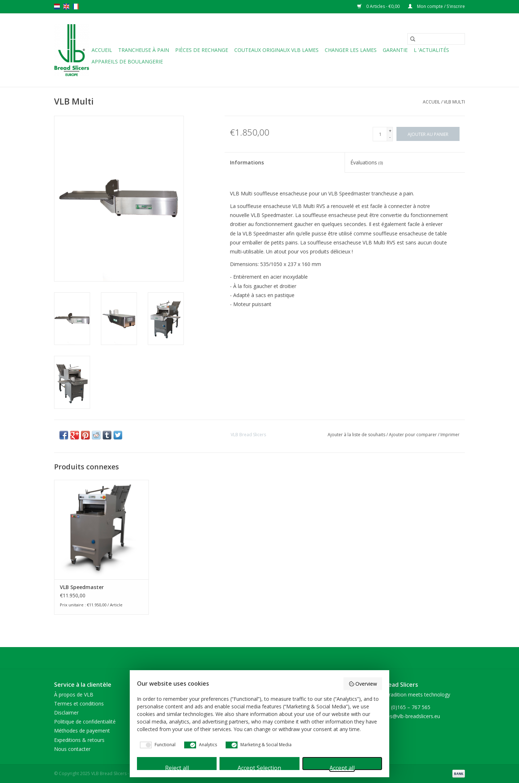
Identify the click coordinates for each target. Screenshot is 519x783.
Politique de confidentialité (85, 721)
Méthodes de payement (82, 730)
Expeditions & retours (79, 739)
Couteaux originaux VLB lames (276, 50)
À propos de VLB (73, 694)
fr (76, 6)
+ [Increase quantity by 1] (390, 131)
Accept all (342, 767)
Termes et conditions (79, 703)
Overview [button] (363, 683)
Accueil (102, 50)
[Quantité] (380, 134)
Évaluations (366, 162)
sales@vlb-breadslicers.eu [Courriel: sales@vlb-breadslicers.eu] (410, 716)
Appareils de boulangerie (127, 61)
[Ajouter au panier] (428, 134)
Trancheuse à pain (143, 50)
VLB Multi (454, 102)
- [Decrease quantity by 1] (390, 137)
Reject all (177, 767)
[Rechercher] (436, 39)
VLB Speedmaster (82, 587)
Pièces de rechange (201, 50)
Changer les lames (351, 50)
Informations (247, 162)
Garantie (395, 50)
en (66, 6)
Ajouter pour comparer (413, 435)
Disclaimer (66, 712)
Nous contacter (72, 749)
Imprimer (450, 435)
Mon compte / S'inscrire (436, 6)
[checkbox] (156, 745)
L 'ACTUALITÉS (431, 50)
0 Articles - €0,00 (379, 6)
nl (57, 6)
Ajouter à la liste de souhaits (357, 435)
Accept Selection (259, 767)
